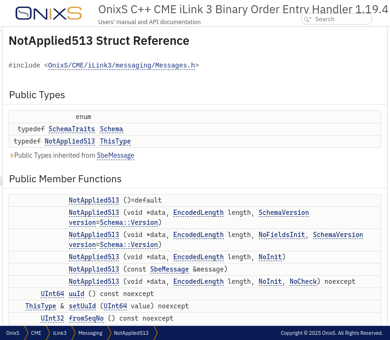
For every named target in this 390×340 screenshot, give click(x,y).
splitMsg (303, 204)
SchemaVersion (243, 255)
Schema (229, 152)
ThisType (233, 164)
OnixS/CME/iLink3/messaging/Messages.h (203, 89)
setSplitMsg (307, 215)
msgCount (305, 183)
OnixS (12, 333)
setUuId (302, 152)
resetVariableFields (316, 235)
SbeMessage (233, 178)
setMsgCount (309, 194)
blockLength (307, 308)
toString (302, 256)
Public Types (302, 31)
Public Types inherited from (189, 178)
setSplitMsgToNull (315, 225)
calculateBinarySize (317, 277)
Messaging (90, 333)
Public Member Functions (318, 69)
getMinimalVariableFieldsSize (329, 319)
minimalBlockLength (318, 298)
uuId (298, 142)
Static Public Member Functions (325, 287)
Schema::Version (247, 265)
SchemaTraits (190, 152)
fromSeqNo (306, 163)
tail (296, 267)
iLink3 (60, 333)
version (200, 265)
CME (36, 333)
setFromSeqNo (311, 173)
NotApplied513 (188, 164)
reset (298, 246)
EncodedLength (239, 245)
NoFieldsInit (241, 297)
